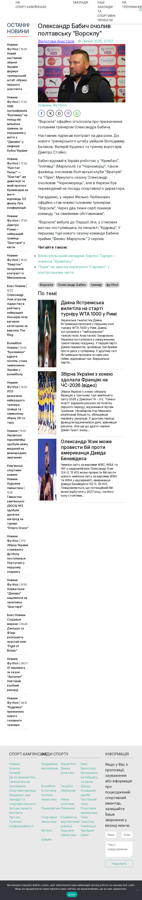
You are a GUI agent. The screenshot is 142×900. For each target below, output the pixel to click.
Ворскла (46, 285)
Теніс (84, 817)
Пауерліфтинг (50, 808)
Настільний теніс (89, 802)
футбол (112, 285)
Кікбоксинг (68, 790)
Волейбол (14, 343)
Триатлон (87, 821)
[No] (137, 890)
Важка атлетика (67, 770)
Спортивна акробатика (89, 810)
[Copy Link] (59, 113)
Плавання (68, 808)
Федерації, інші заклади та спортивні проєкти (22, 799)
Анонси (14, 768)
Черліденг (87, 830)
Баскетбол (68, 764)
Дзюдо (86, 786)
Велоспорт (88, 768)
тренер (96, 285)
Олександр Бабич (72, 285)
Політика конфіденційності (21, 824)
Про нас (15, 817)
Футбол (12, 49)
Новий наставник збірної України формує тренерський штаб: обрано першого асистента (17, 71)
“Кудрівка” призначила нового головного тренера (15, 716)
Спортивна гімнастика (49, 819)
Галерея (14, 773)
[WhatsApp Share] (76, 113)
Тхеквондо (88, 826)
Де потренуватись (22, 777)
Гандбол (67, 786)
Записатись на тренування (19, 784)
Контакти (16, 813)
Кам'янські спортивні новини (15, 470)
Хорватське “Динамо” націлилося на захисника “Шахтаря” (17, 598)
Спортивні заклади (22, 790)
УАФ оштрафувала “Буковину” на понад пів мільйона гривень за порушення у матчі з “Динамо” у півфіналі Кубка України (17, 128)
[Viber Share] (68, 113)
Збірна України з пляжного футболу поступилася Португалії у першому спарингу (17, 558)
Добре (71, 894)
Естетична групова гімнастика (48, 795)
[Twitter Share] (50, 113)
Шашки (46, 839)
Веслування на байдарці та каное (89, 777)
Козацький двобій (88, 793)
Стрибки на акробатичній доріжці (70, 821)
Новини (12, 44)
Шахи (85, 835)
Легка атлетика (67, 802)
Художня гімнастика (68, 833)
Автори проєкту (20, 808)
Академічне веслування (49, 766)
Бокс (10, 286)
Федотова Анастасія (56, 41)
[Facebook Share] (41, 113)
